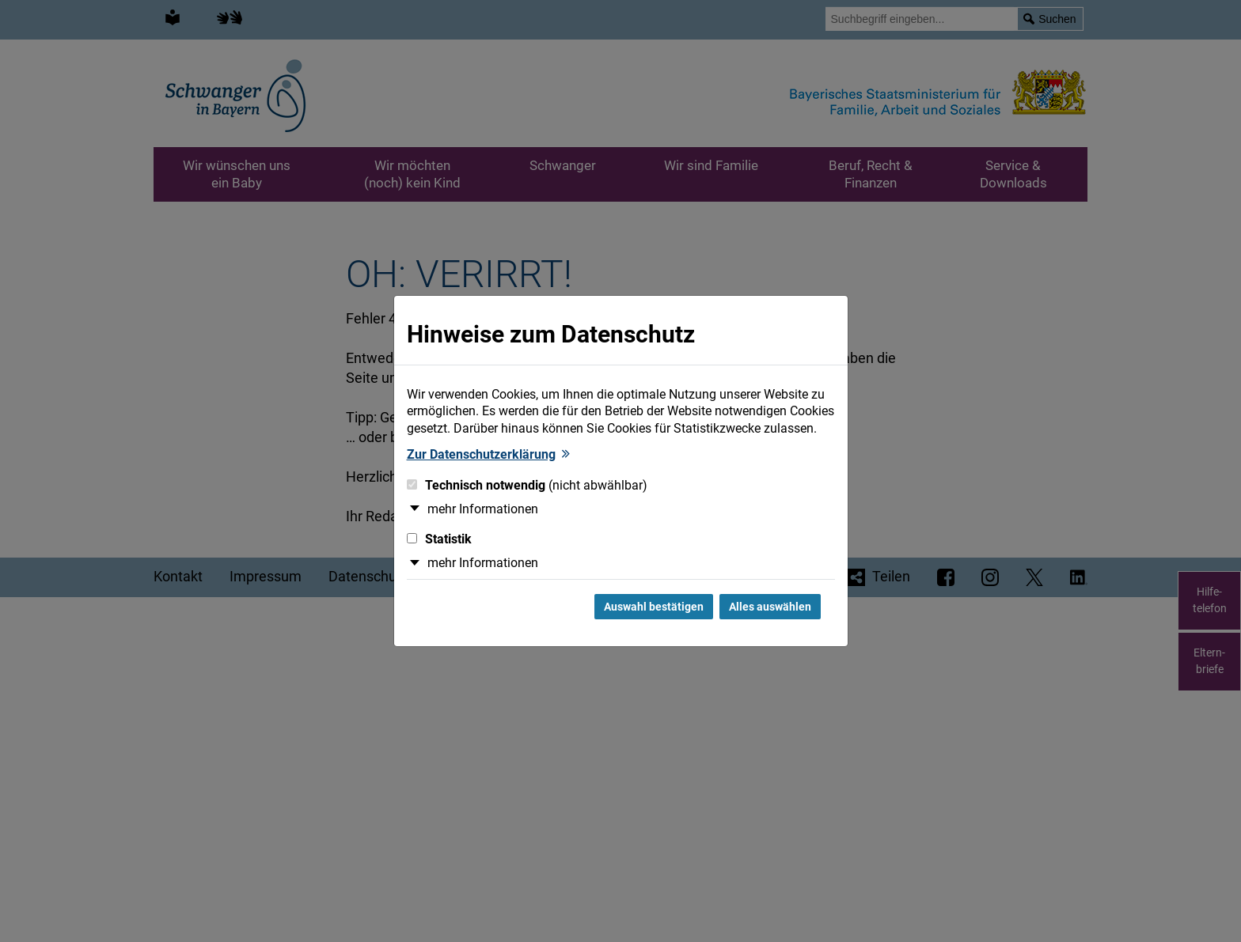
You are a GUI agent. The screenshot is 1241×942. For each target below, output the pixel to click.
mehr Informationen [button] (482, 508)
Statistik (439, 539)
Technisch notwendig (527, 485)
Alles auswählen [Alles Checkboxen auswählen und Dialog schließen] (770, 606)
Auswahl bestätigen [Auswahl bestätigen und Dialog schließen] (654, 606)
